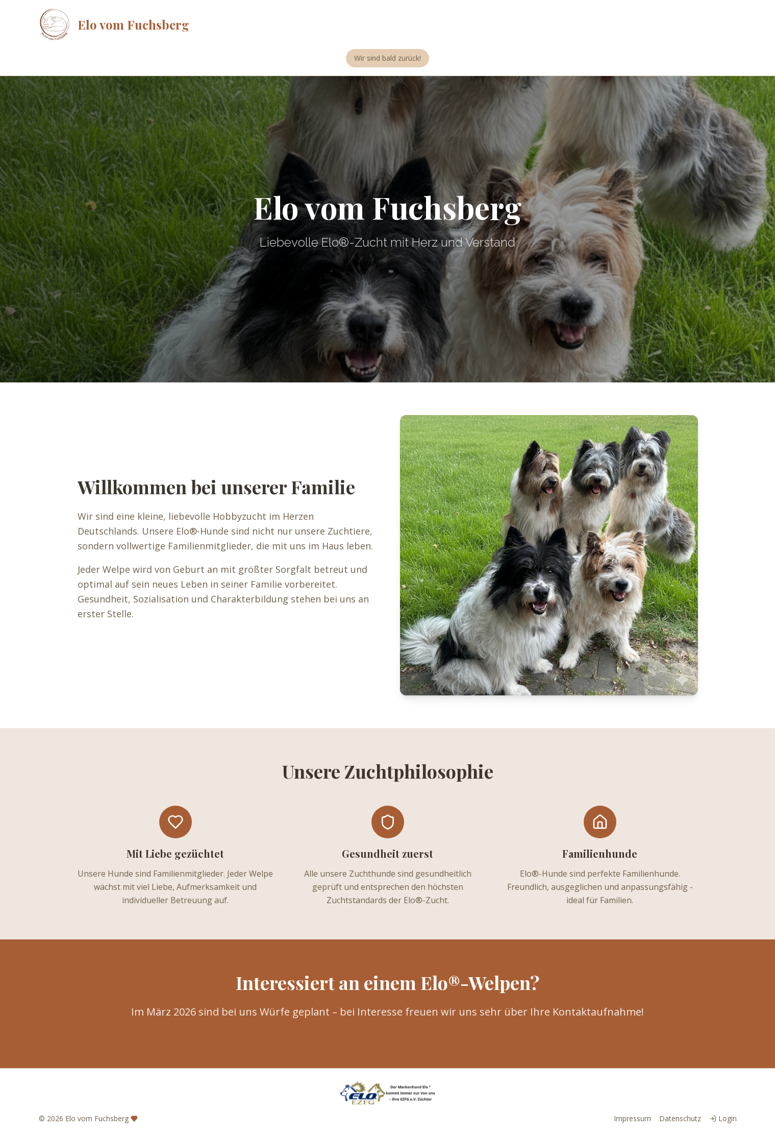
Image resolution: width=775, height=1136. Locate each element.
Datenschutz (680, 1118)
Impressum (632, 1118)
